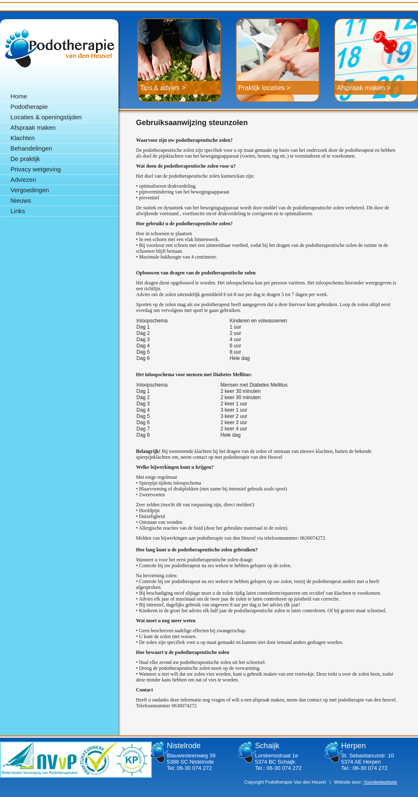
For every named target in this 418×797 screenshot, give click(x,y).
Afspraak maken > (363, 87)
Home (18, 96)
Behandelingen (31, 148)
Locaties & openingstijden (46, 117)
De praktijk (25, 158)
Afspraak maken (32, 127)
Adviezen (23, 179)
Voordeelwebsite (380, 781)
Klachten (22, 137)
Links (17, 210)
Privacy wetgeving (35, 169)
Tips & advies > (162, 87)
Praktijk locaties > (264, 87)
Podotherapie (59, 48)
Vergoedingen (29, 190)
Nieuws (20, 200)
